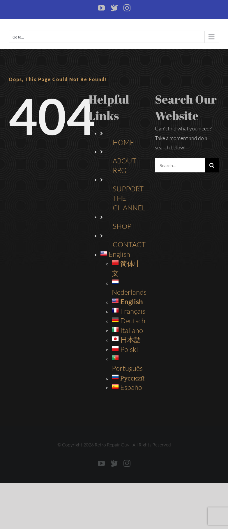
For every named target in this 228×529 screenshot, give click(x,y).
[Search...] (180, 165)
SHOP (122, 226)
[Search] (212, 165)
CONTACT (129, 244)
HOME (123, 142)
